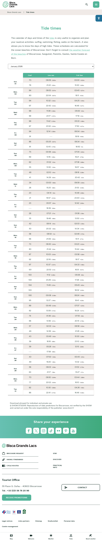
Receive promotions (16, 497)
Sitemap (38, 521)
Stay (55, 453)
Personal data (69, 521)
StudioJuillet (53, 521)
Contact (82, 487)
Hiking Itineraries (15, 459)
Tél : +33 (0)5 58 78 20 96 (15, 490)
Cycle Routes (13, 466)
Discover (57, 459)
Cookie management (10, 526)
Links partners (23, 521)
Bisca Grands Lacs (14, 12)
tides (52, 38)
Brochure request (15, 453)
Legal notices (7, 521)
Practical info (57, 466)
